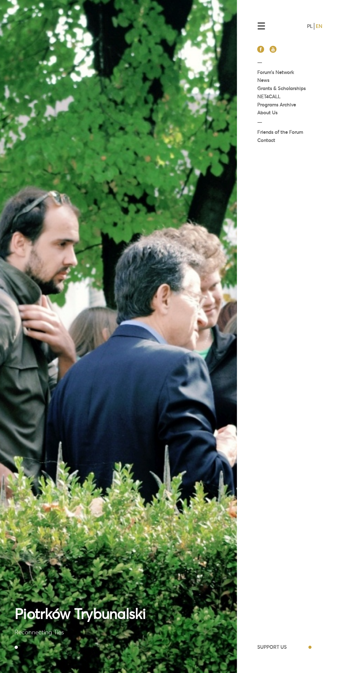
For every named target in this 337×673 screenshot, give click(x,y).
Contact (266, 140)
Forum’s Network (275, 72)
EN (319, 26)
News (263, 80)
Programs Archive (276, 105)
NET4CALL (268, 97)
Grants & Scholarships (281, 88)
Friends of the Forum (280, 132)
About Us (267, 113)
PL (310, 26)
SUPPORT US (272, 647)
